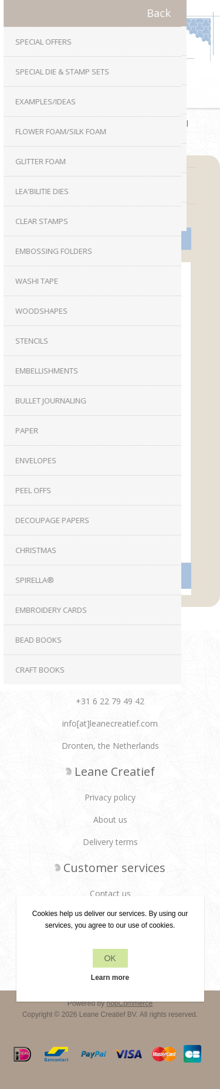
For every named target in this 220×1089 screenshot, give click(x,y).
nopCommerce (130, 1003)
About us (110, 819)
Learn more (110, 977)
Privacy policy (110, 797)
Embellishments (98, 123)
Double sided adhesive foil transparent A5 (110, 477)
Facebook (75, 675)
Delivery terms (110, 841)
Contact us (110, 893)
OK (110, 958)
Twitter (98, 675)
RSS (121, 675)
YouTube (145, 675)
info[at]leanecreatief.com (110, 723)
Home (44, 123)
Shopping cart (125, 93)
